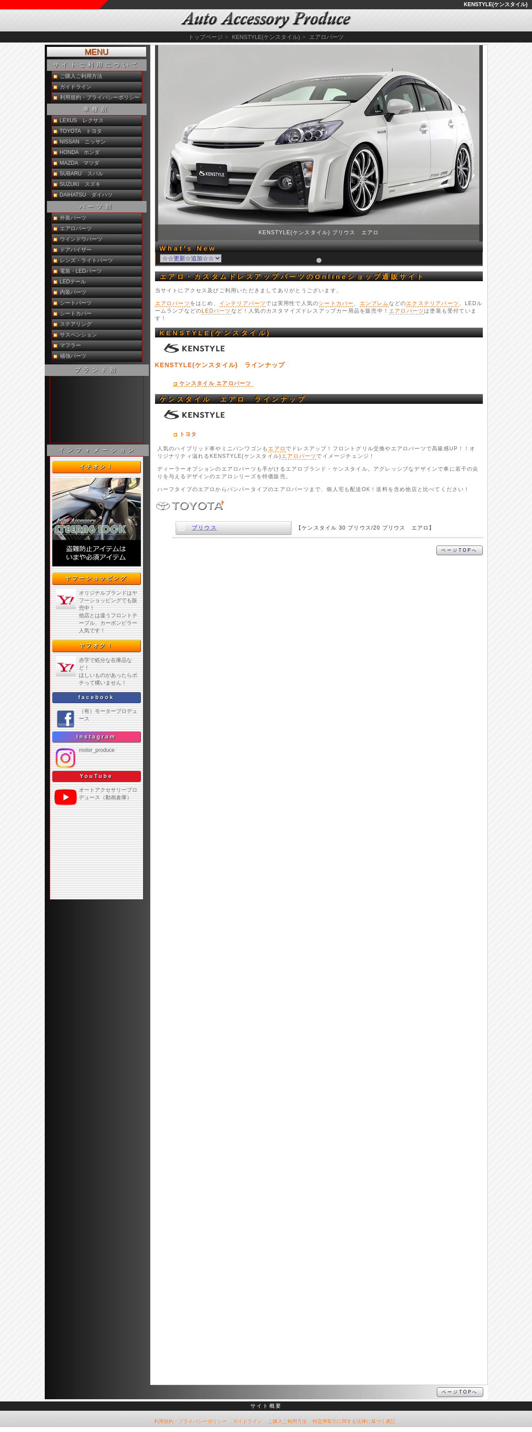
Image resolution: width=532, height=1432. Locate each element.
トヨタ (188, 434)
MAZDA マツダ (79, 163)
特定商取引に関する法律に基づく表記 (354, 1421)
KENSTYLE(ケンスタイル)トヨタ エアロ (188, 510)
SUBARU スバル (81, 173)
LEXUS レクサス (82, 120)
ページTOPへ (459, 550)
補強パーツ (73, 356)
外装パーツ (73, 218)
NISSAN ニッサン (83, 142)
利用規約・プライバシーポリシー (100, 97)
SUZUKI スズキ (80, 184)
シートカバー (335, 303)
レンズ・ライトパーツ (86, 260)
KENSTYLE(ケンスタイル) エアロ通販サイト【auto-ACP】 (266, 20)
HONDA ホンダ (80, 152)
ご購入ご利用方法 (81, 76)
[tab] (318, 260)
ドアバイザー (76, 250)
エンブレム (374, 303)
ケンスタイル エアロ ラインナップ (233, 399)
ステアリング (76, 324)
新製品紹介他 (97, 409)
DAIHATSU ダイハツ (86, 195)
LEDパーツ (216, 311)
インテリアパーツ (242, 303)
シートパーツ (76, 303)
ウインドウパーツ (81, 239)
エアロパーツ (172, 303)
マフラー (70, 345)
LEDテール (73, 282)
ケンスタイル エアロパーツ (215, 383)
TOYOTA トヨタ (81, 131)
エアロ (277, 448)
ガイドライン (76, 87)
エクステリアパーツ (432, 303)
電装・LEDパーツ (81, 271)
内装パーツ (73, 292)
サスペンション (78, 335)
